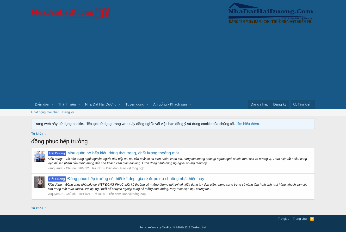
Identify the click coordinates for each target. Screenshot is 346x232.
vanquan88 (55, 168)
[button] (52, 104)
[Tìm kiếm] (303, 104)
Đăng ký (68, 112)
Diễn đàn (42, 104)
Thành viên (67, 104)
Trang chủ (300, 218)
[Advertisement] (173, 63)
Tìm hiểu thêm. (248, 124)
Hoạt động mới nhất (45, 112)
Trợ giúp (283, 218)
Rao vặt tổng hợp (132, 168)
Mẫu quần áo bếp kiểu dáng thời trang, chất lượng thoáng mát (113, 153)
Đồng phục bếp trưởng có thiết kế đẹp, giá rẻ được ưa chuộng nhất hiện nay (126, 178)
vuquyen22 (55, 194)
